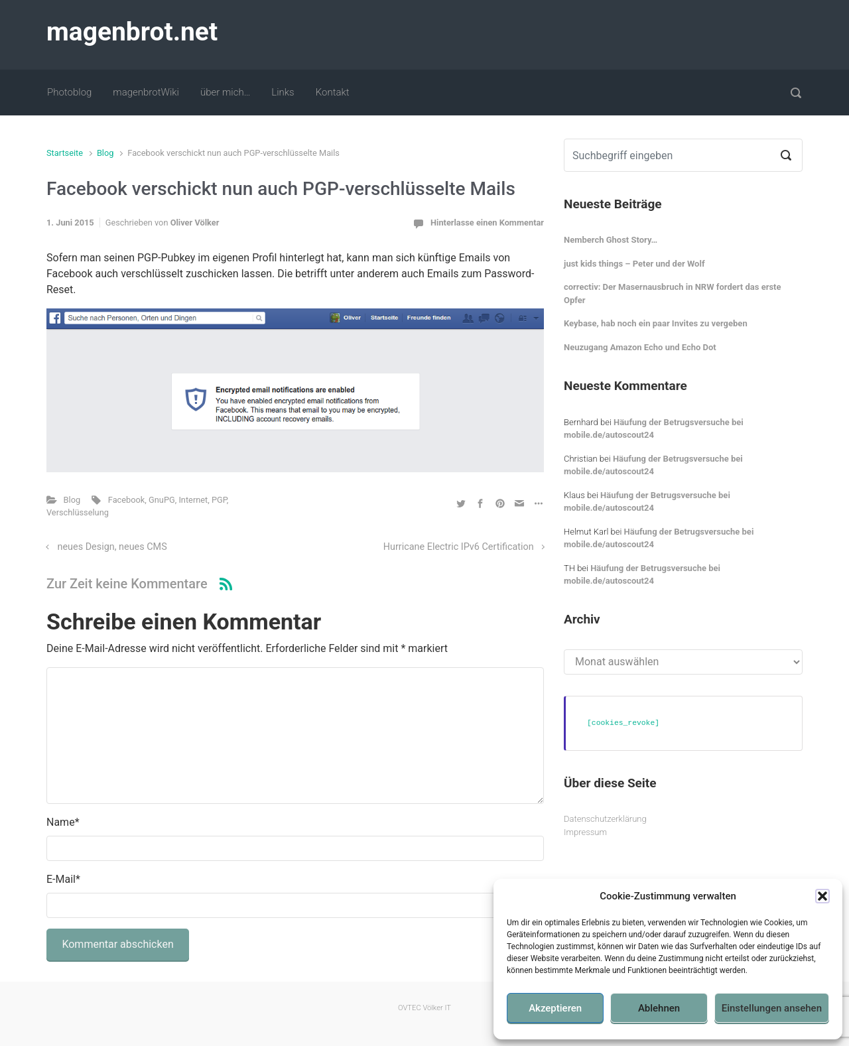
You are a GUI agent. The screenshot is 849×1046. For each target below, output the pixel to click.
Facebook (126, 500)
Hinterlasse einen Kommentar (487, 223)
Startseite (64, 153)
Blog (105, 153)
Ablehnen (659, 1008)
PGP (219, 500)
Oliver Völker (195, 223)
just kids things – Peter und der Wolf (634, 264)
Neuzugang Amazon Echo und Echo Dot (640, 347)
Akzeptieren (555, 1008)
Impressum (585, 832)
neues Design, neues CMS (112, 547)
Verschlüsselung (77, 512)
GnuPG (162, 500)
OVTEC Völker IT (424, 1008)
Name (63, 822)
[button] (822, 896)
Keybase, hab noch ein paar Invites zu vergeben (656, 323)
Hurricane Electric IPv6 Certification (458, 547)
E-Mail (63, 879)
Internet (193, 500)
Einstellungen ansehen (772, 1008)
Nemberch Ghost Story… (610, 240)
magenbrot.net (132, 32)
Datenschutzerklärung (605, 819)
